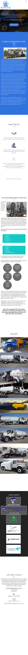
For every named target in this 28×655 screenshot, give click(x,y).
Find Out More (14, 24)
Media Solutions (20, 603)
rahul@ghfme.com (16, 601)
